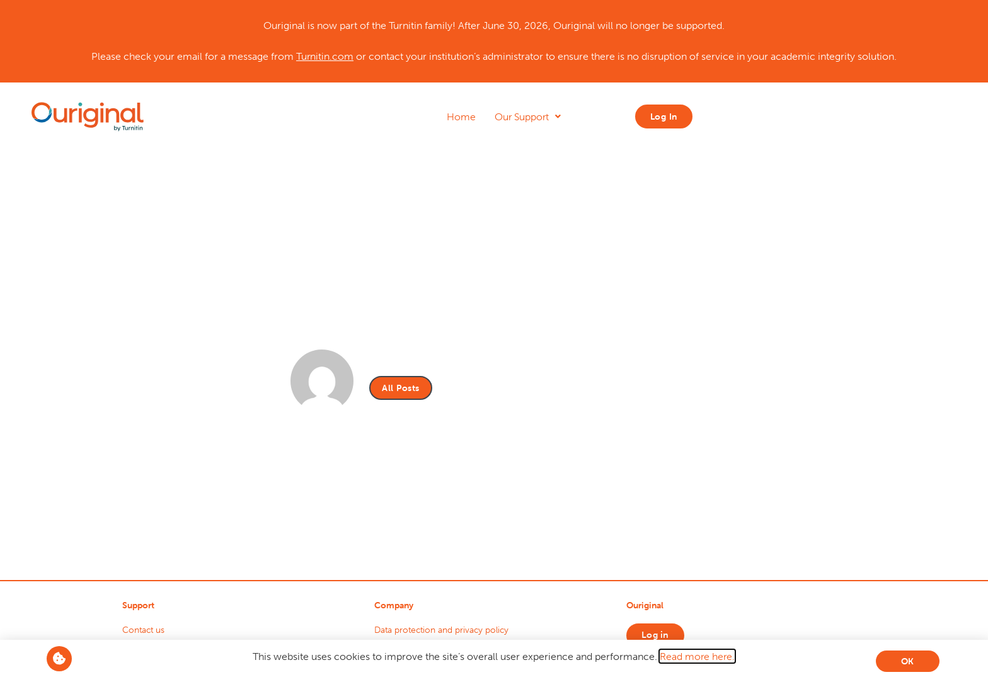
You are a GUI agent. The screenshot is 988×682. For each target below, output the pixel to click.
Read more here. (697, 656)
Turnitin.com (324, 56)
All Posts (401, 388)
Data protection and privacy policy (441, 629)
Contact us (143, 629)
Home (461, 116)
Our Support (528, 116)
